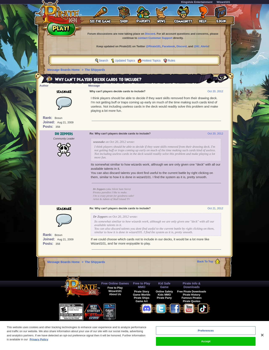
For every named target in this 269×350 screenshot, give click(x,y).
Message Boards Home (63, 69)
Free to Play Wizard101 (115, 289)
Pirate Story (141, 291)
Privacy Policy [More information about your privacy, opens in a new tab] (39, 342)
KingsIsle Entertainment (196, 2)
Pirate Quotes (191, 301)
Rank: (48, 118)
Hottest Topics (151, 60)
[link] (126, 311)
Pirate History (191, 294)
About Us (115, 294)
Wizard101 (223, 2)
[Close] (262, 338)
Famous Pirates (192, 297)
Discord (150, 33)
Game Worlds (141, 294)
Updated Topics (125, 60)
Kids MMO (164, 294)
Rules (171, 60)
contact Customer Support (155, 37)
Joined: (49, 122)
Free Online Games (115, 283)
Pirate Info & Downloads (191, 285)
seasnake (64, 91)
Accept (205, 344)
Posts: (48, 126)
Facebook (168, 46)
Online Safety (164, 291)
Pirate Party (164, 297)
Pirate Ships (141, 297)
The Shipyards (95, 69)
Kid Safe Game (164, 285)
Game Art (142, 301)
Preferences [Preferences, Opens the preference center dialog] (206, 333)
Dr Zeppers (64, 134)
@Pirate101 (153, 46)
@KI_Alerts (201, 46)
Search (103, 60)
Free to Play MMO (141, 285)
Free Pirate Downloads (191, 291)
